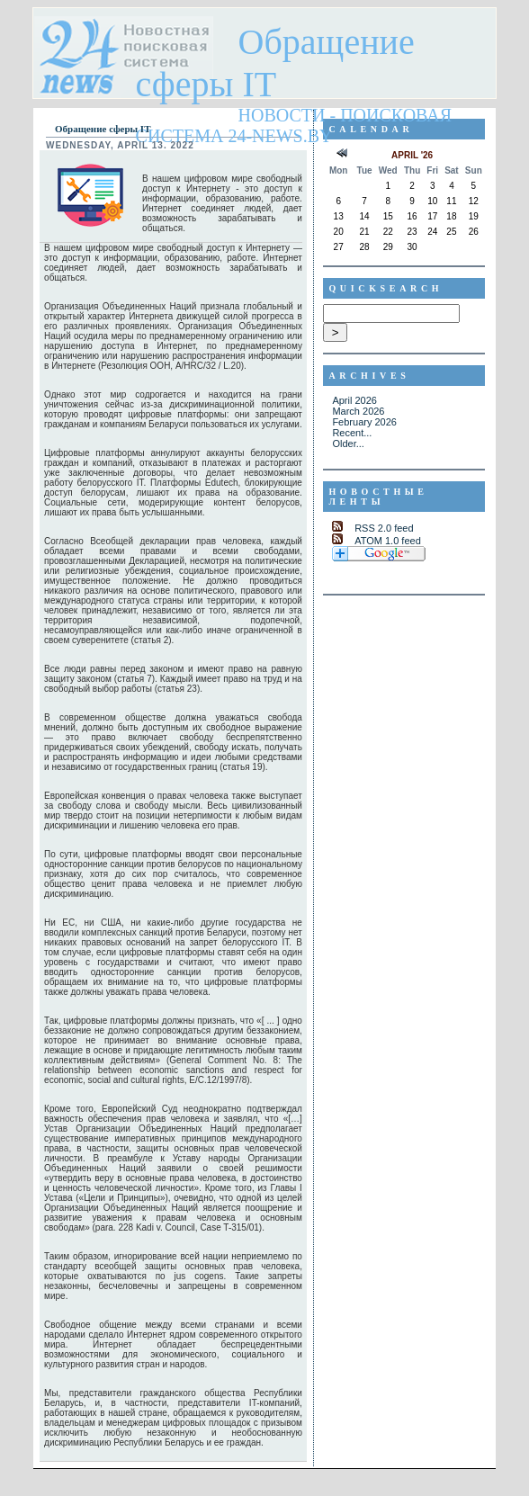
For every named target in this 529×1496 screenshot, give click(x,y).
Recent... (352, 432)
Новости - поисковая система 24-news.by (294, 125)
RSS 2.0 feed (383, 528)
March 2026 (358, 411)
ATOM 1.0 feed (387, 540)
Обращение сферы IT (275, 63)
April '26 (412, 155)
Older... (347, 443)
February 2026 (364, 422)
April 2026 (354, 400)
